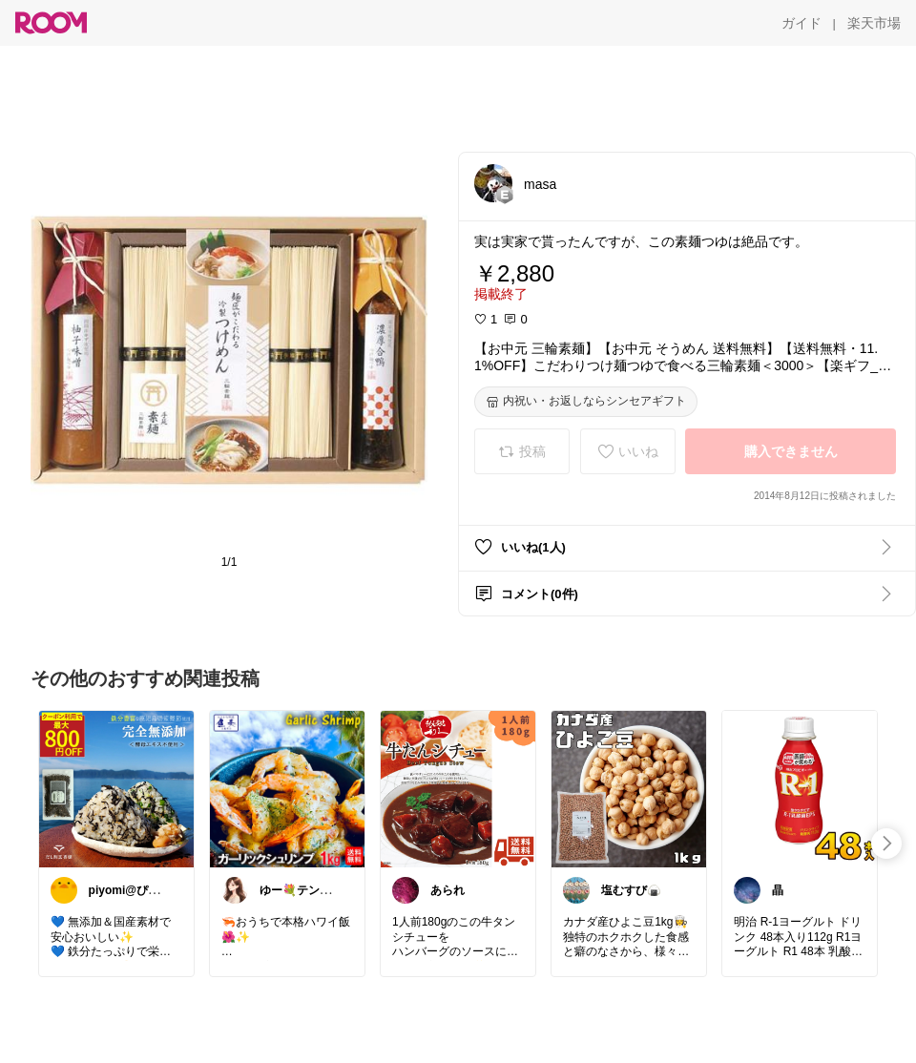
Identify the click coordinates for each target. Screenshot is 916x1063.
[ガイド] (801, 22)
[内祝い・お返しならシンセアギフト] (585, 401)
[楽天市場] (874, 22)
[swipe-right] (886, 843)
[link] (116, 788)
